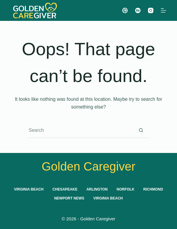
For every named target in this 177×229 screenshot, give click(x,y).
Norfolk (125, 189)
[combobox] (81, 130)
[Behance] (138, 10)
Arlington (97, 189)
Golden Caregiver (88, 166)
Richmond (153, 189)
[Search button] (141, 130)
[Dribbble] (125, 10)
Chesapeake (65, 189)
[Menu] (163, 10)
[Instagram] (150, 10)
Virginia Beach (29, 189)
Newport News (69, 198)
